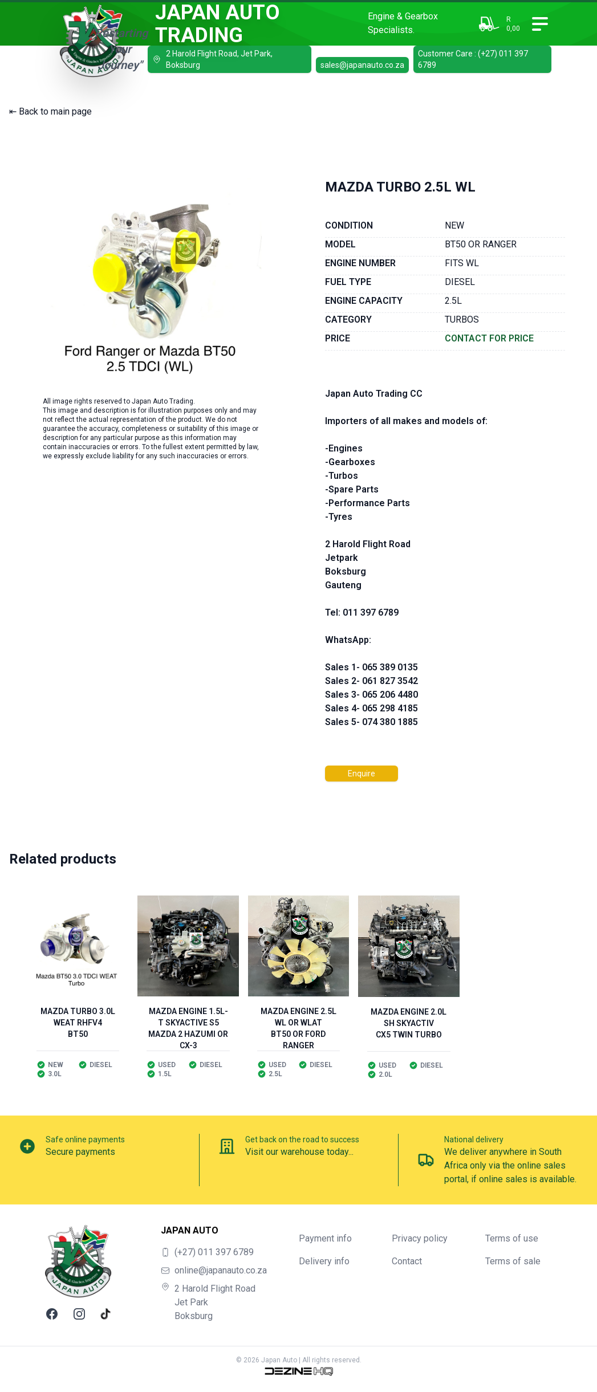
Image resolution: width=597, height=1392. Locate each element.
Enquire (361, 773)
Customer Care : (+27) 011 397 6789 (473, 59)
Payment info (325, 1238)
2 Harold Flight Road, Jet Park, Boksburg (212, 59)
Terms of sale (513, 1261)
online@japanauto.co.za (220, 1270)
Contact (407, 1261)
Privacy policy (420, 1238)
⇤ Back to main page (50, 111)
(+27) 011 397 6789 (214, 1252)
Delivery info (324, 1261)
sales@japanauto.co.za (362, 65)
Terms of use (511, 1238)
